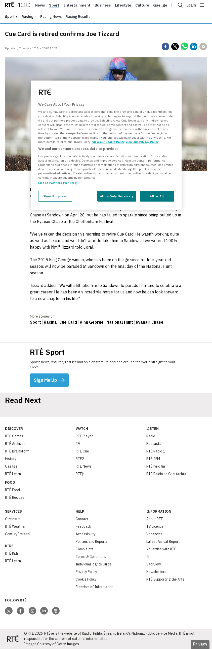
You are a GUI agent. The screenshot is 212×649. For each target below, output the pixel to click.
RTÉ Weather (15, 526)
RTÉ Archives (15, 443)
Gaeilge (160, 5)
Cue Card (68, 322)
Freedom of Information (94, 587)
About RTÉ (154, 519)
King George (92, 322)
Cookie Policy (86, 579)
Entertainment (77, 5)
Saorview (153, 564)
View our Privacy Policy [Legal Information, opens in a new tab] (142, 142)
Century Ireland (17, 534)
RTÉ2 (80, 458)
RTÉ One (82, 451)
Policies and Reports (92, 541)
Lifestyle (123, 5)
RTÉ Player (84, 436)
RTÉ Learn (13, 474)
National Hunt (119, 322)
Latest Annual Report (163, 541)
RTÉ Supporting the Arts (165, 579)
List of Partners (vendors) (57, 183)
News (40, 5)
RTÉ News (84, 466)
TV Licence (154, 526)
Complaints (85, 549)
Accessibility (86, 534)
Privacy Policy (86, 571)
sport (10, 16)
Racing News (51, 16)
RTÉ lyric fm (155, 466)
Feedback (83, 526)
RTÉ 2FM (153, 458)
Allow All (157, 196)
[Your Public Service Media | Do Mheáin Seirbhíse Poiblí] (12, 638)
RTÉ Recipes (14, 497)
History (10, 458)
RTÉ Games (14, 436)
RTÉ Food (12, 490)
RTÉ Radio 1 (155, 451)
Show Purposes (55, 196)
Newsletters (156, 571)
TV (78, 443)
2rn (148, 556)
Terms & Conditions (91, 556)
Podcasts (153, 443)
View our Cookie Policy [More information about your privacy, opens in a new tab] (108, 142)
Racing (27, 16)
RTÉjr (80, 474)
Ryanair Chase (149, 322)
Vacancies (154, 534)
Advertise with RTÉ (161, 549)
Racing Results (78, 16)
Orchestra (13, 519)
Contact (82, 519)
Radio (150, 436)
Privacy (200, 643)
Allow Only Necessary (117, 196)
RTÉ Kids (12, 553)
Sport (54, 5)
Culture (142, 5)
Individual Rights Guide (94, 564)
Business (103, 5)
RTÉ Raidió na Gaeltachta (166, 474)
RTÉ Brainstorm (17, 451)
